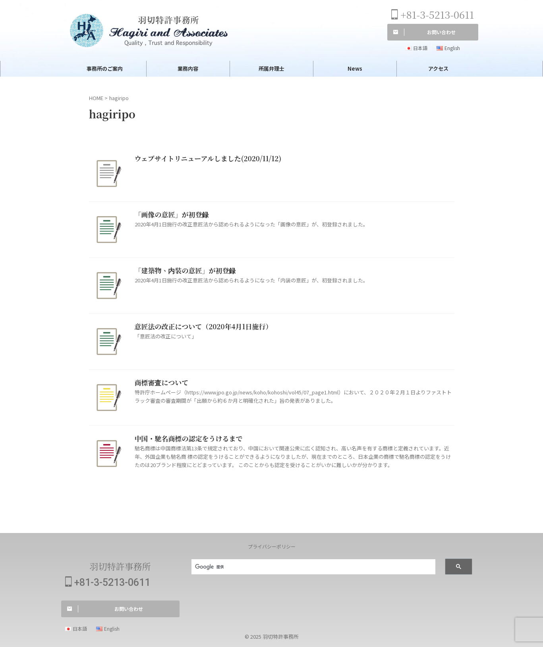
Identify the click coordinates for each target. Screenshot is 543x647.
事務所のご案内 (105, 68)
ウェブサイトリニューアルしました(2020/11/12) (204, 158)
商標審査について (160, 382)
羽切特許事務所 (120, 566)
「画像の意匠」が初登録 (170, 214)
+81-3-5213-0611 (432, 14)
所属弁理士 (271, 68)
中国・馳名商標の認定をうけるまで (185, 438)
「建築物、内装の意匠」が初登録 (182, 270)
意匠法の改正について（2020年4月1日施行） (200, 326)
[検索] (308, 567)
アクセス (438, 68)
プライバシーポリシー (272, 546)
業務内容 (188, 68)
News (355, 68)
